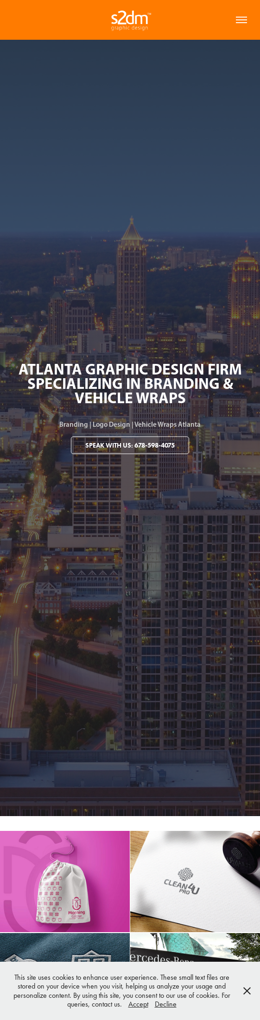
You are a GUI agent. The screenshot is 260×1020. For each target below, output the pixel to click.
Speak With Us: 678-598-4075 (130, 445)
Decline (166, 1004)
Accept (138, 1004)
